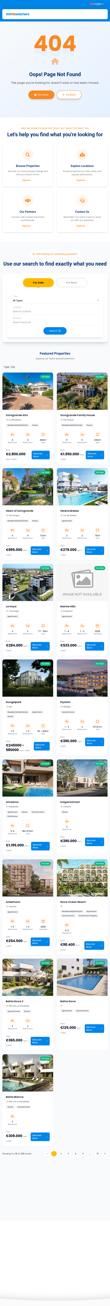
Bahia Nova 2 (14, 1001)
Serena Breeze (69, 511)
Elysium (65, 702)
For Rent (71, 282)
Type (15, 296)
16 (98, 1153)
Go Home (41, 94)
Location (17, 307)
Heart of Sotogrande (19, 511)
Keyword (17, 318)
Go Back (69, 94)
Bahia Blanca (14, 1097)
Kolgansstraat (70, 802)
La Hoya (11, 606)
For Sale (38, 284)
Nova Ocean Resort (73, 902)
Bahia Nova (68, 1001)
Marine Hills (67, 606)
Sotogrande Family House (77, 415)
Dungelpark (13, 702)
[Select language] (97, 4)
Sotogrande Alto (17, 415)
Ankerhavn (13, 902)
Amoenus (12, 802)
